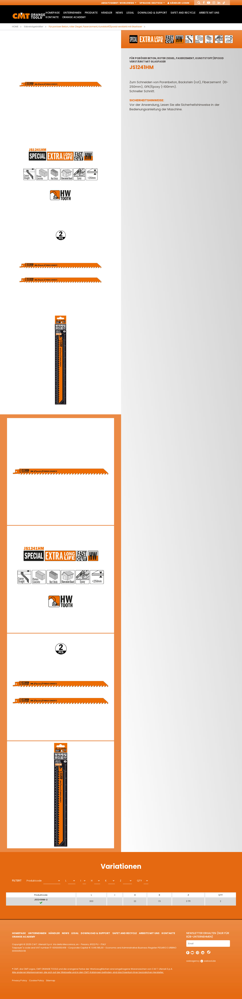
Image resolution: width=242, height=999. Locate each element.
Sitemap (50, 980)
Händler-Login (178, 3)
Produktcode (34, 880)
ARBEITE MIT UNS (209, 12)
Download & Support (152, 12)
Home (15, 26)
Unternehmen (72, 12)
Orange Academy (74, 17)
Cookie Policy (36, 980)
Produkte (91, 12)
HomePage (53, 12)
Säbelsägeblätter (33, 26)
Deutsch (158, 3)
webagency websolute (201, 961)
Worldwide (128, 3)
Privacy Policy (19, 980)
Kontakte (52, 17)
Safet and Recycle (183, 12)
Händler (106, 12)
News (119, 12)
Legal (130, 12)
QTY (139, 880)
